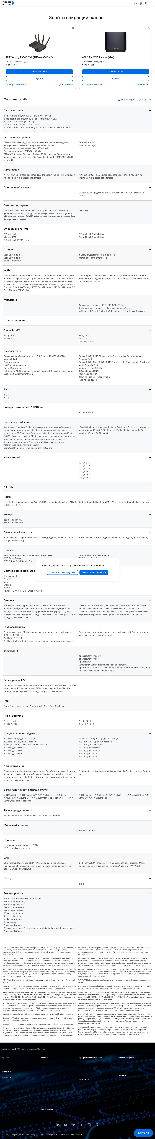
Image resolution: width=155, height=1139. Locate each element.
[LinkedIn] (58, 1125)
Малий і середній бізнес (50, 1062)
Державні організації (49, 1100)
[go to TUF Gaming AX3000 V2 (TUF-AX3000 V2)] (39, 42)
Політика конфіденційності (71, 1135)
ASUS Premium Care (125, 1062)
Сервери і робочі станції (11, 1094)
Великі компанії (47, 1066)
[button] (135, 3)
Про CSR (5, 1066)
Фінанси (44, 1096)
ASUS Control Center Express (89, 1070)
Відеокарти (6, 1102)
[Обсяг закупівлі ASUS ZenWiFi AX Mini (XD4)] (115, 71)
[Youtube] (66, 1125)
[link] (39, 78)
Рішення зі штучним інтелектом (53, 1104)
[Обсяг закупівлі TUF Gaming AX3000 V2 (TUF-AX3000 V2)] (39, 71)
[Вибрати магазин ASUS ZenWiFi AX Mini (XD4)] (92, 84)
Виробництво (46, 1084)
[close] (116, 561)
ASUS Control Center (86, 1066)
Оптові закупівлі (124, 1080)
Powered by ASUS (124, 1070)
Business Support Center (88, 1084)
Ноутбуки (5, 1082)
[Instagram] (89, 1125)
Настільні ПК (7, 1086)
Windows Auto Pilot (86, 1074)
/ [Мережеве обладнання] (27, 1049)
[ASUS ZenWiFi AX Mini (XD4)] (115, 56)
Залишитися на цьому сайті (62, 572)
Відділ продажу (124, 1084)
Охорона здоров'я (48, 1080)
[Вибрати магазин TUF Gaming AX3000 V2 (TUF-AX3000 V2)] (16, 84)
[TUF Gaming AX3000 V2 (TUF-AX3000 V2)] (39, 56)
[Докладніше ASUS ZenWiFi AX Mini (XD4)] (142, 84)
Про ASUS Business (9, 1062)
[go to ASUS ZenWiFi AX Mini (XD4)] (116, 42)
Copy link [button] (145, 99)
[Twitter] (73, 1125)
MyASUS (82, 1062)
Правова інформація (49, 1135)
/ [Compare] (41, 1049)
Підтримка (7, 1072)
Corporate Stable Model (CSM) (129, 1066)
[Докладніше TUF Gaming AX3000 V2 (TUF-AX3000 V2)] (66, 84)
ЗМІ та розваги (46, 1092)
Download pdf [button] (126, 99)
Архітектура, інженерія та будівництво (56, 1088)
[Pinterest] (97, 1125)
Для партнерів (47, 1110)
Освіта (43, 1070)
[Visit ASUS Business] (9, 1049)
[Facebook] (81, 1125)
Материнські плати (9, 1098)
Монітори (6, 1090)
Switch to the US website (94, 572)
